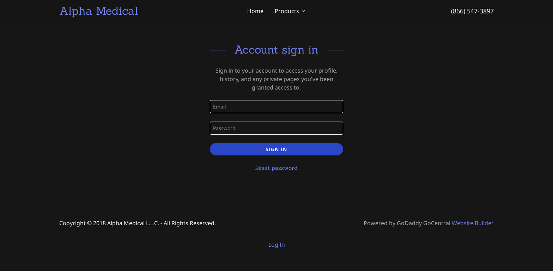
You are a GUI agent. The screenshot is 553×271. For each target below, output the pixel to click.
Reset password (276, 167)
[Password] (277, 128)
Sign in (276, 149)
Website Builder (473, 223)
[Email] (277, 106)
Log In (276, 244)
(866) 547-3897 (472, 11)
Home (255, 11)
